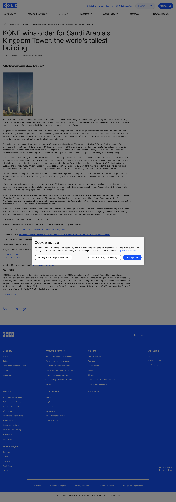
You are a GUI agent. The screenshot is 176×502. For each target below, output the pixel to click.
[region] (88, 251)
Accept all (132, 257)
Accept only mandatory (105, 257)
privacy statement (128, 250)
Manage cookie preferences (53, 257)
